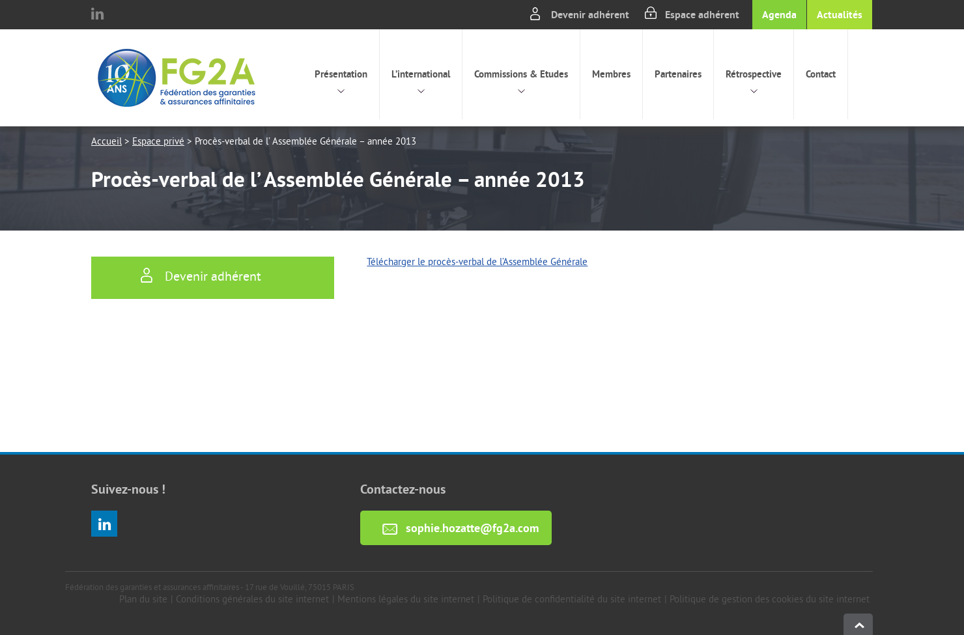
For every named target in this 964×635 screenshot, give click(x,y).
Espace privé (158, 142)
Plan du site (143, 600)
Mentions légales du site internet (405, 600)
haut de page (858, 624)
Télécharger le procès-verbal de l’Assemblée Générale (477, 263)
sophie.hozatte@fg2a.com (472, 527)
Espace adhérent (702, 14)
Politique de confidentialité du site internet (572, 600)
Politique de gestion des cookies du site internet (770, 600)
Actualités (839, 14)
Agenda (779, 14)
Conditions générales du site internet (252, 600)
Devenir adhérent (590, 14)
